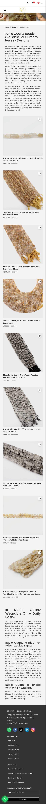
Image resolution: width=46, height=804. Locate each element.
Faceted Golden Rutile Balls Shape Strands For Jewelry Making (21, 267)
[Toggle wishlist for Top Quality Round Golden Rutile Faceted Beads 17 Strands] (39, 173)
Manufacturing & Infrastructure (20, 773)
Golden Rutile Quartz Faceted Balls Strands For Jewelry (22, 322)
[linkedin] (27, 730)
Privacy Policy (13, 754)
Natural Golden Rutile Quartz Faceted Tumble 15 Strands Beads (23, 159)
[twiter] (21, 730)
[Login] (42, 3)
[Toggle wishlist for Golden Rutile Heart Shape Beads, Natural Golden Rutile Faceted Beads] (39, 498)
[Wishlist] (37, 3)
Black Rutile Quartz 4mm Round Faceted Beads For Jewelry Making (20, 376)
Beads (14, 27)
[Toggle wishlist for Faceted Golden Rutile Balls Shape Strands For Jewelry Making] (39, 227)
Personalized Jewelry (16, 782)
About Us (11, 741)
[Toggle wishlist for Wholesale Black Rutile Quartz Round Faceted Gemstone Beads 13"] (39, 444)
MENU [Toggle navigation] (5, 9)
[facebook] (15, 730)
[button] (23, 799)
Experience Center (15, 778)
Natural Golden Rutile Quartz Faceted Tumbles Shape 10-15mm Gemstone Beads (21, 593)
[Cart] (33, 3)
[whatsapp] (9, 730)
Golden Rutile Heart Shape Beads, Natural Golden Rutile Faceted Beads (21, 538)
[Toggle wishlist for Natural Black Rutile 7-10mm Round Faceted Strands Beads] (39, 390)
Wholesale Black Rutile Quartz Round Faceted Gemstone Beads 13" (22, 484)
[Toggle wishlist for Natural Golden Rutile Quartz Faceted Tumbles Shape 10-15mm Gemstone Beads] (39, 552)
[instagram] (33, 730)
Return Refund (13, 750)
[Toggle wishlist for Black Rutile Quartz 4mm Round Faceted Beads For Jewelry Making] (39, 336)
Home (7, 27)
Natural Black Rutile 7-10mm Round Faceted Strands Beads (22, 430)
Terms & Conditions (15, 769)
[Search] (28, 3)
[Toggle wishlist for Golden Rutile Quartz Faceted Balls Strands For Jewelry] (39, 281)
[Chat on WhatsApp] (5, 799)
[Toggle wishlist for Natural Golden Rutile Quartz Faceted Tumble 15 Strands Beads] (39, 119)
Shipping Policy (13, 759)
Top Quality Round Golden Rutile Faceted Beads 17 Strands (21, 213)
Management (13, 745)
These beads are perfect (16, 78)
